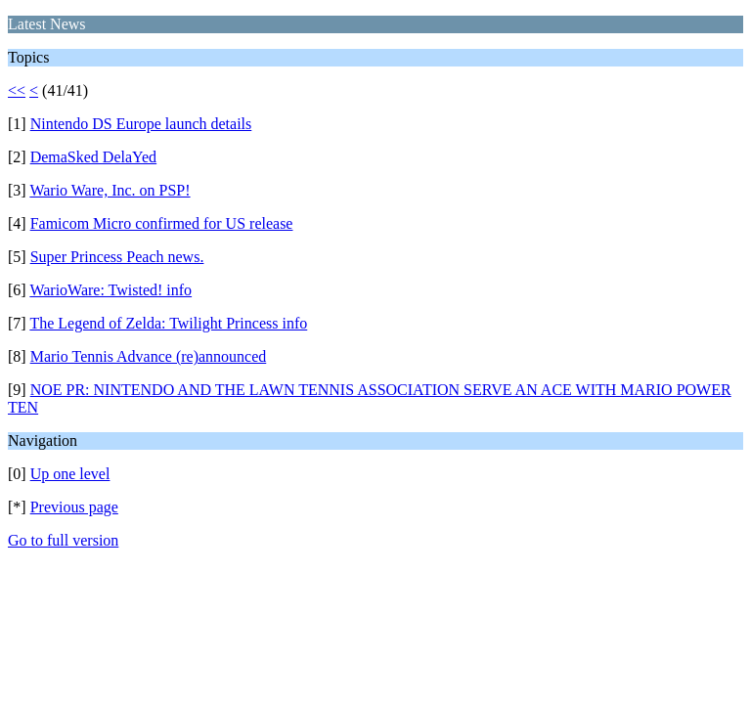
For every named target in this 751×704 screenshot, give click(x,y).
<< (16, 90)
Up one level (70, 473)
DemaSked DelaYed (93, 157)
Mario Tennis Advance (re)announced (148, 356)
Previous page (74, 507)
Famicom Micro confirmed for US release (161, 223)
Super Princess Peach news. (117, 256)
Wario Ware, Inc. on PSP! (109, 190)
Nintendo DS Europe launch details (141, 123)
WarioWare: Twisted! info (110, 290)
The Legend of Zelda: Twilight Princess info (168, 323)
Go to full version (63, 540)
